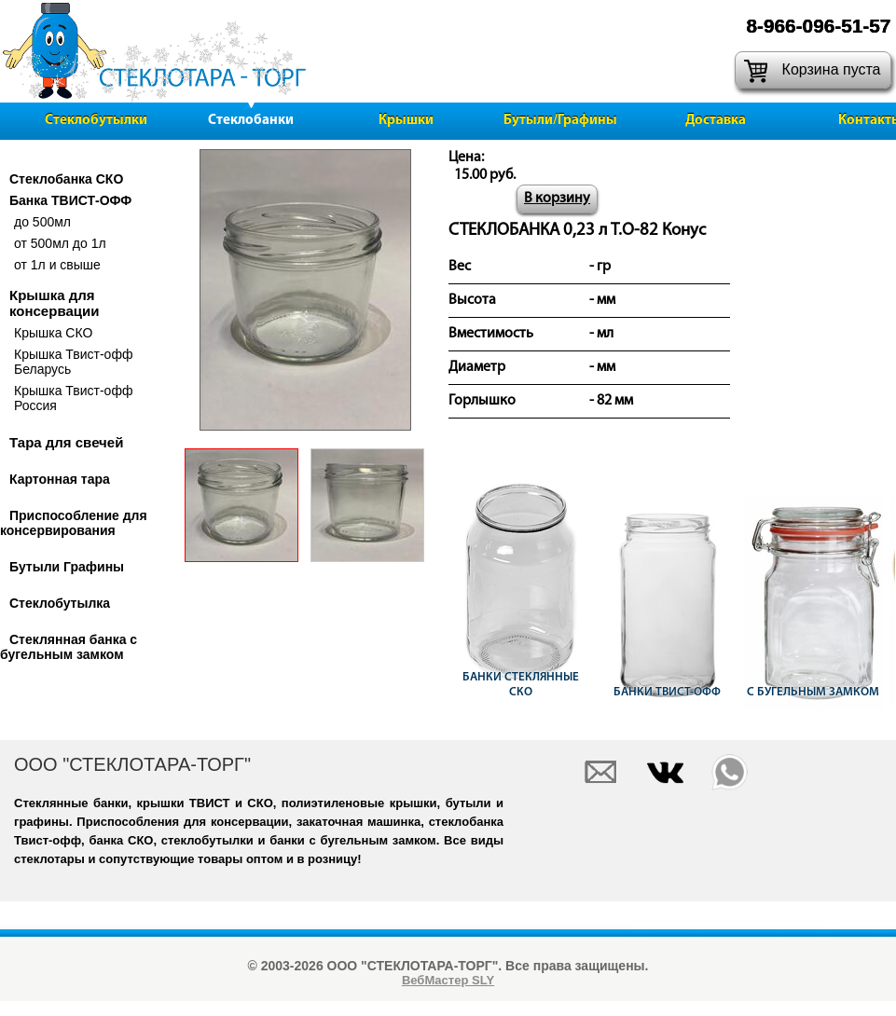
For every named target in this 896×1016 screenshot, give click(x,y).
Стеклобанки (251, 121)
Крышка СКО (53, 332)
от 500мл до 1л (60, 243)
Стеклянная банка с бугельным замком (68, 647)
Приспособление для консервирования (73, 523)
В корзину (557, 198)
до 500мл (42, 221)
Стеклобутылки (96, 121)
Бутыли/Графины (560, 121)
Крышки (406, 121)
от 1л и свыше (57, 264)
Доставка (715, 121)
